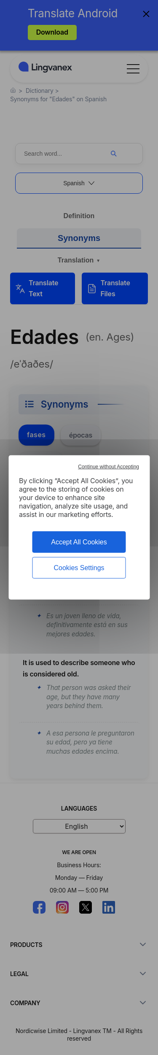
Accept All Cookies (79, 542)
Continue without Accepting (108, 467)
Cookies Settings (79, 567)
